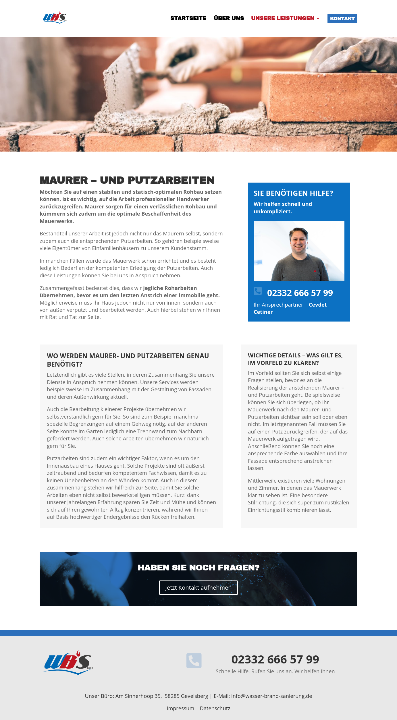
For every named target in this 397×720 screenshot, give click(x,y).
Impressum (180, 708)
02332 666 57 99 (300, 293)
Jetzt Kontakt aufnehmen (198, 587)
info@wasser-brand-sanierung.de (271, 695)
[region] (198, 94)
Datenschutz (215, 708)
